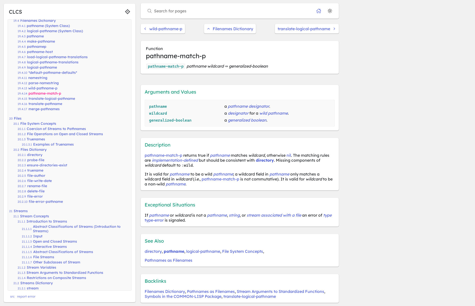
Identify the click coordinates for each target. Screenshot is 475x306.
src (12, 296)
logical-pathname (42, 67)
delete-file (36, 191)
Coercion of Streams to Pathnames (56, 129)
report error (26, 296)
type (327, 215)
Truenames (36, 139)
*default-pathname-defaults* (52, 72)
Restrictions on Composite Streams (56, 278)
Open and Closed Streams (55, 241)
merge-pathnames (44, 109)
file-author (36, 175)
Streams (21, 211)
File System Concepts (38, 123)
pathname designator (248, 106)
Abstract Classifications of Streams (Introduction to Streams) (77, 228)
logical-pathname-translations (53, 62)
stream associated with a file (274, 215)
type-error (154, 220)
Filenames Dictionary (38, 20)
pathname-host (40, 52)
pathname (35, 36)
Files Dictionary (34, 149)
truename (35, 170)
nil (289, 155)
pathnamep (36, 46)
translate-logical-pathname (51, 98)
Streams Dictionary (36, 283)
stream (33, 288)
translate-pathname (45, 104)
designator (238, 113)
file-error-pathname (46, 201)
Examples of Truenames (53, 144)
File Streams (43, 257)
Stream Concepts (34, 216)
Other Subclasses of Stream (56, 262)
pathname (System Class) (48, 26)
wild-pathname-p (42, 88)
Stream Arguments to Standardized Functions (64, 272)
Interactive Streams (50, 246)
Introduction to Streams (46, 221)
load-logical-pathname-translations (57, 57)
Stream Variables (41, 267)
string (234, 215)
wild (263, 113)
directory (34, 155)
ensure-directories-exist (47, 165)
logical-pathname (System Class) (55, 31)
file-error (35, 196)
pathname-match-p (44, 93)
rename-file (37, 186)
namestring (37, 78)
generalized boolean (247, 120)
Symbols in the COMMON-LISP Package (183, 296)
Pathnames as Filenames (168, 260)
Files (18, 118)
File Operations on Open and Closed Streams (65, 134)
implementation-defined (175, 160)
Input (37, 236)
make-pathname (41, 41)
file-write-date (39, 180)
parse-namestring (43, 83)
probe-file (35, 160)
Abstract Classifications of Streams (63, 252)
